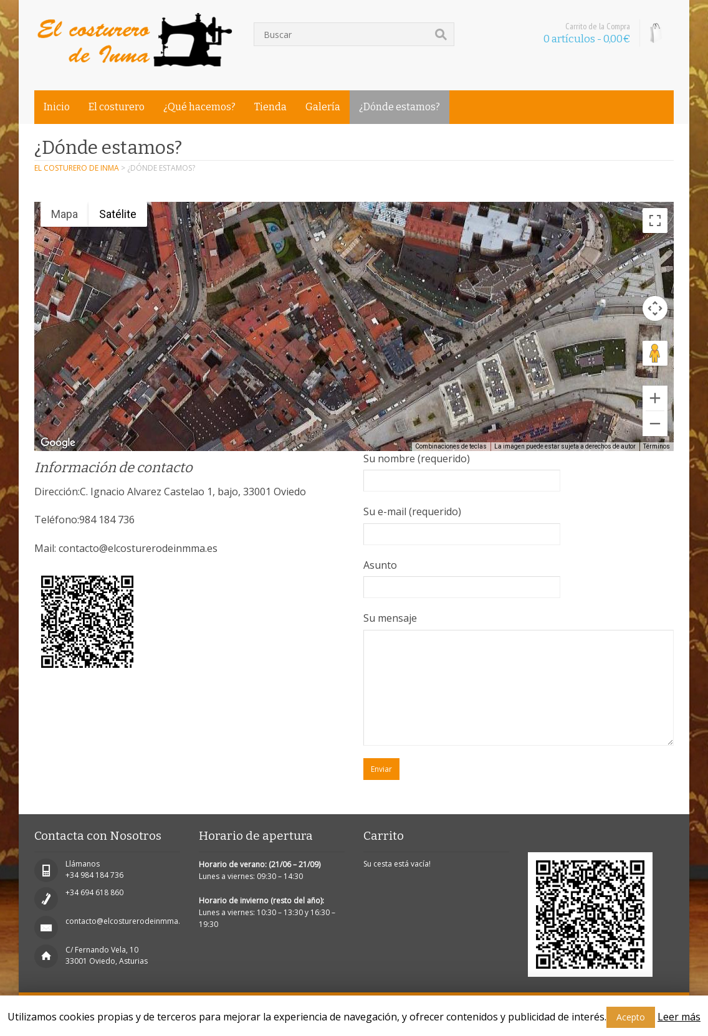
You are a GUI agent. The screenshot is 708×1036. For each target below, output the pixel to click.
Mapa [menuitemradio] (64, 214)
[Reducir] (655, 423)
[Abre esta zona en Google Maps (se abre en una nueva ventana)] (58, 443)
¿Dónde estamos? (399, 107)
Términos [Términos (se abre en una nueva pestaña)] (656, 446)
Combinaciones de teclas (451, 446)
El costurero (116, 107)
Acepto (630, 1017)
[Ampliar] (655, 398)
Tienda (270, 107)
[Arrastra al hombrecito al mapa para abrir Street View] (655, 353)
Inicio (57, 107)
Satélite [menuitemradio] (117, 214)
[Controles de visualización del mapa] (655, 308)
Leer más (679, 1016)
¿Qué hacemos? (199, 107)
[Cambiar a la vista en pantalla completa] (655, 220)
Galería (322, 107)
